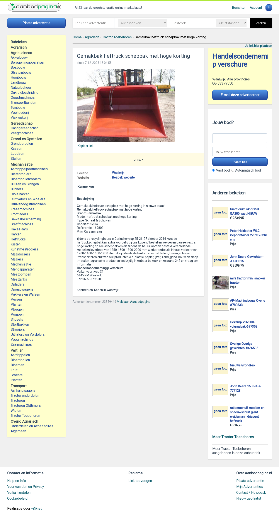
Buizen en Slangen (25, 184)
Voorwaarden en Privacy (25, 487)
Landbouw (18, 82)
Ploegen (17, 309)
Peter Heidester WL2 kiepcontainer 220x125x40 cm (248, 235)
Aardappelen (20, 355)
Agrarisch (92, 37)
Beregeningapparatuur (27, 62)
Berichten (239, 7)
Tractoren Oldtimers (26, 405)
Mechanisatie (21, 264)
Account (256, 7)
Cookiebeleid (17, 498)
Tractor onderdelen (25, 395)
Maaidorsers (20, 254)
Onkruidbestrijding (24, 92)
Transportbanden (23, 102)
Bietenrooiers (21, 174)
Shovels (17, 319)
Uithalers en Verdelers (28, 334)
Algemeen (18, 431)
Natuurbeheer (21, 87)
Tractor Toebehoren (25, 416)
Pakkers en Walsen (25, 294)
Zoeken (261, 23)
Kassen (16, 148)
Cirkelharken (20, 194)
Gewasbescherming (26, 219)
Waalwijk (118, 173)
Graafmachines (22, 224)
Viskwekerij (19, 118)
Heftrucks (18, 239)
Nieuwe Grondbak (242, 365)
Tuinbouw (18, 108)
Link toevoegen (140, 481)
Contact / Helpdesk (251, 492)
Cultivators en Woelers (28, 199)
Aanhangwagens (23, 390)
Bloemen (17, 365)
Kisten (15, 244)
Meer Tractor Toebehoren (233, 437)
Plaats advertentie (250, 481)
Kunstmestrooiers (24, 249)
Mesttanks (19, 279)
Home (77, 37)
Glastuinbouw (21, 72)
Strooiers (18, 329)
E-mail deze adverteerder (240, 95)
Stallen (16, 159)
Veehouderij (20, 113)
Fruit (14, 370)
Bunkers (17, 189)
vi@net (36, 508)
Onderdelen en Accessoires (32, 426)
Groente (17, 375)
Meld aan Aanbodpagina (133, 301)
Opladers (18, 284)
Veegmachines (22, 133)
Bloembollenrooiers (26, 179)
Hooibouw (18, 77)
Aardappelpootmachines (29, 169)
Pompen (17, 314)
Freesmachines (22, 209)
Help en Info (16, 481)
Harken (16, 234)
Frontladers (19, 214)
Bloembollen (20, 360)
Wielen (16, 410)
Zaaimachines (21, 344)
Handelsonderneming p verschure (244, 60)
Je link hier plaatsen (258, 46)
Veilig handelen (19, 492)
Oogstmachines (23, 97)
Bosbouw (18, 67)
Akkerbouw (19, 57)
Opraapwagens (22, 289)
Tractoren (18, 400)
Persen (16, 299)
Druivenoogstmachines (28, 204)
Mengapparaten (22, 269)
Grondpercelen (22, 143)
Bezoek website (123, 177)
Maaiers (17, 259)
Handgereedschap (25, 128)
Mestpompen (21, 274)
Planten (16, 304)
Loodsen (17, 153)
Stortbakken (20, 324)
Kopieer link (86, 146)
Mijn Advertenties (249, 487)
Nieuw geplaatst (248, 498)
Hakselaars (19, 229)
